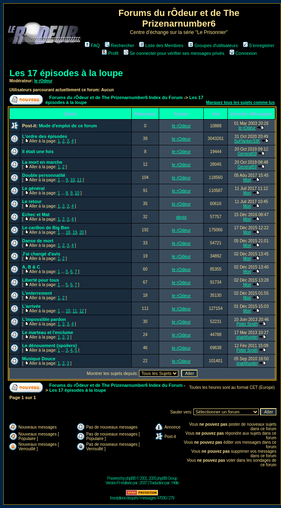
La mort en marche (42, 162)
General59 (247, 153)
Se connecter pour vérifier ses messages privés (174, 53)
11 (79, 180)
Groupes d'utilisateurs (213, 45)
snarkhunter (247, 337)
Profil (110, 53)
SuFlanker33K (247, 141)
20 (81, 232)
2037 (143, 483)
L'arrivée (31, 306)
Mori (247, 180)
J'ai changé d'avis (41, 253)
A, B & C (31, 266)
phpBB (130, 478)
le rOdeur (43, 81)
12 (81, 311)
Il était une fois (38, 151)
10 (72, 180)
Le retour (32, 201)
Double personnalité (43, 175)
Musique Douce (38, 358)
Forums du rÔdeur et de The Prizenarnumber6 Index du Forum (115, 97)
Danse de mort (37, 240)
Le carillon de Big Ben (46, 227)
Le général (33, 188)
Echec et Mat (35, 214)
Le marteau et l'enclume (47, 332)
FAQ (92, 45)
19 (74, 232)
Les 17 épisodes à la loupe (66, 73)
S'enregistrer (258, 45)
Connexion (243, 53)
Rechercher (119, 45)
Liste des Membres (161, 45)
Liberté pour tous (40, 280)
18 (68, 232)
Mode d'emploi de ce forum (68, 125)
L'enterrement (37, 293)
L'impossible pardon (44, 319)
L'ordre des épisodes (44, 136)
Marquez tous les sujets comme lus (240, 102)
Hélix (175, 483)
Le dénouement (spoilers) (49, 345)
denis (181, 216)
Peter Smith (247, 324)
